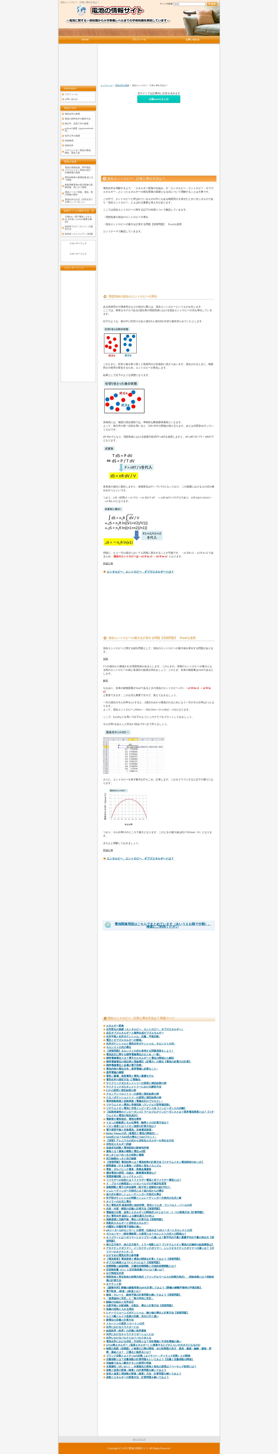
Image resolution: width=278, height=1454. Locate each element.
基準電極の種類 (115, 1072)
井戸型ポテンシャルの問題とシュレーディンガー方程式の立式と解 (143, 1198)
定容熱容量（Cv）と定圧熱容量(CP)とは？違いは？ (135, 1269)
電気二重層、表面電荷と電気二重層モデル (130, 1076)
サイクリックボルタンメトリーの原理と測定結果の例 (136, 1083)
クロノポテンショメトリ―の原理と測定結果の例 (133, 1097)
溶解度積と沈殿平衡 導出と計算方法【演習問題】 (135, 1219)
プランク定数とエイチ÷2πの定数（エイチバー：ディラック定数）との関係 (148, 1355)
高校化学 (69, 145)
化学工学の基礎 (72, 136)
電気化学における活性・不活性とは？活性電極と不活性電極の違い (143, 1341)
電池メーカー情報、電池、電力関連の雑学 (79, 193)
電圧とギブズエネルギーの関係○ (124, 1040)
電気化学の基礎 (122, 85)
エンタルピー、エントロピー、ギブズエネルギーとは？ (140, 571)
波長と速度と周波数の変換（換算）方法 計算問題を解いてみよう (143, 1373)
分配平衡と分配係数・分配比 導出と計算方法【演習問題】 (140, 1305)
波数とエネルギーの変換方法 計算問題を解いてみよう (137, 1377)
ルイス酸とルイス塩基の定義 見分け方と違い (132, 1316)
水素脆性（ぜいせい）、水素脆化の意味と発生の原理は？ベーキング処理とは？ (151, 1366)
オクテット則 (113, 1284)
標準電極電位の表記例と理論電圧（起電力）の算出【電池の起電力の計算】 (148, 1061)
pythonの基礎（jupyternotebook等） (79, 129)
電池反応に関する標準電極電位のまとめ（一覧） (133, 1054)
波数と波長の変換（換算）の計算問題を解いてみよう (136, 1370)
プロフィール (71, 94)
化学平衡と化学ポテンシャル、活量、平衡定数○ (133, 1036)
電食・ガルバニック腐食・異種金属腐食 (128, 1169)
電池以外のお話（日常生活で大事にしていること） (79, 200)
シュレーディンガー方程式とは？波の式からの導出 (135, 1190)
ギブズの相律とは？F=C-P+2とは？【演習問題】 (133, 1262)
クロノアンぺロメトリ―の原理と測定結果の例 (132, 1094)
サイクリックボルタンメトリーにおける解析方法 (133, 1086)
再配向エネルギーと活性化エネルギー (127, 1223)
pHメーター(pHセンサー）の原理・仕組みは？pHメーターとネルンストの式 (149, 1230)
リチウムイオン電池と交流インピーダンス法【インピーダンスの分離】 (146, 1108)
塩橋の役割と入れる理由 (120, 1309)
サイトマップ (139, 1439)
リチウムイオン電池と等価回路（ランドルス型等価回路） (138, 1104)
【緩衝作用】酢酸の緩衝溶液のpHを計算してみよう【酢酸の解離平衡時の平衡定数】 (154, 1287)
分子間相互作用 (115, 1273)
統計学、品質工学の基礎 (76, 123)
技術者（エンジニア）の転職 (79, 234)
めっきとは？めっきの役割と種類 (125, 1155)
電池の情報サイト (138, 1448)
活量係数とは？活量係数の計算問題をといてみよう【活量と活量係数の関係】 (150, 1359)
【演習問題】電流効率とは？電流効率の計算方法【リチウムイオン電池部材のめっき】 (155, 1162)
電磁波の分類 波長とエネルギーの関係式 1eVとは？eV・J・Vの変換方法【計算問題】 (155, 1212)
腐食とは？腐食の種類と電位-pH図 (125, 1151)
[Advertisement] (139, 66)
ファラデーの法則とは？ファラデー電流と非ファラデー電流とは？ (143, 1180)
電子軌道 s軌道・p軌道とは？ (123, 1291)
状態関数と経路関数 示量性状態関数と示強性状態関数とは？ (141, 1266)
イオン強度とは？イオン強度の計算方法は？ (131, 1126)
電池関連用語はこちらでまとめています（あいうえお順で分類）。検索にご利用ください (163, 925)
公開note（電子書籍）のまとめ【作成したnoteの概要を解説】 (78, 219)
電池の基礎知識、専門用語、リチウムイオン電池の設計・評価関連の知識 (79, 170)
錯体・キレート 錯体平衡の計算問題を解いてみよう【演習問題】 (143, 1294)
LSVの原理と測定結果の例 (121, 1090)
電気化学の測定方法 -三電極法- (123, 1079)
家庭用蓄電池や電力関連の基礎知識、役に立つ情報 (79, 185)
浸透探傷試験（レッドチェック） (125, 1176)
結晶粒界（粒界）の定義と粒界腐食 (126, 1330)
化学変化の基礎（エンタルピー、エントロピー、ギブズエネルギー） (145, 1029)
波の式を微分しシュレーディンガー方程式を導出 (133, 1194)
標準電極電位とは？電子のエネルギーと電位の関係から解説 (140, 1058)
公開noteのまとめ (158, 99)
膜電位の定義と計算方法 (120, 1320)
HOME (85, 39)
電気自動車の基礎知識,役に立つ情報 (79, 178)
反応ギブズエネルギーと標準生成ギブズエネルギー (135, 1033)
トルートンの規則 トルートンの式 (125, 1323)
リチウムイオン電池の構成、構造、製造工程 (79, 151)
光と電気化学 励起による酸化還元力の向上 (130, 1216)
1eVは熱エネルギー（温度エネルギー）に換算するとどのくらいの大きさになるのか (153, 1345)
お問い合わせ (71, 99)
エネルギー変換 (115, 1025)
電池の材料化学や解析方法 (78, 118)
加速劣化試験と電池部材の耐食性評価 (127, 1147)
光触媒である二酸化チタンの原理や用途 (128, 1363)
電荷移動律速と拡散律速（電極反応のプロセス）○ (134, 1101)
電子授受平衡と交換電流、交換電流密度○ (129, 1129)
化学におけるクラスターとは (122, 1327)
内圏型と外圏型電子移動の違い (123, 1226)
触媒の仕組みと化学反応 (120, 1302)
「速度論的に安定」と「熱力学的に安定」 (130, 1298)
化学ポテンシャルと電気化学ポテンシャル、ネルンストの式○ (140, 1043)
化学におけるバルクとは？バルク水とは (128, 1338)
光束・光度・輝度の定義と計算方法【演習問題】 (133, 1208)
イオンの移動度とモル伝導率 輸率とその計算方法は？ (137, 1122)
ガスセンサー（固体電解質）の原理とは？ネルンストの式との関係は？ (146, 1234)
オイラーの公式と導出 (118, 1201)
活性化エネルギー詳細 (118, 1144)
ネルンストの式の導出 (118, 1047)
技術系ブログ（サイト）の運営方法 (79, 227)
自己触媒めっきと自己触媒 (121, 1158)
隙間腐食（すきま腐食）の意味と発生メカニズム (133, 1165)
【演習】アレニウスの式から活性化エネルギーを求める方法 (140, 1140)
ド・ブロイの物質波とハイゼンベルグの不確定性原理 (136, 1183)
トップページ (106, 85)
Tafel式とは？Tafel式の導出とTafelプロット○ (131, 1137)
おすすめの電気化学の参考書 (122, 1255)
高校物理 (69, 140)
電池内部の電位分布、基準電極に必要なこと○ (132, 1068)
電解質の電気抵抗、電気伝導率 (123, 1119)
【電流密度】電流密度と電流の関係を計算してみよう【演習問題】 (143, 1259)
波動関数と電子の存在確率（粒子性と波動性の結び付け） (138, 1187)
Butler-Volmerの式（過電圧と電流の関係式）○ (132, 1133)
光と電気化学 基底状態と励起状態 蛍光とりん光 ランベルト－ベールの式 (149, 1205)
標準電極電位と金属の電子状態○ (124, 1065)
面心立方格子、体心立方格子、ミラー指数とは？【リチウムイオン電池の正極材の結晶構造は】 (160, 1244)
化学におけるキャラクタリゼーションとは (130, 1334)
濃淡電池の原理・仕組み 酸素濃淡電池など (131, 1173)
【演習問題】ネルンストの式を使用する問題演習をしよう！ (140, 1051)
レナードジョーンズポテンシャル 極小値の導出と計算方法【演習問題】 (147, 1312)
